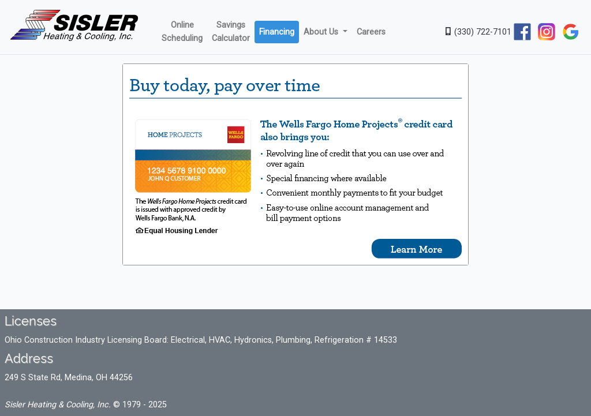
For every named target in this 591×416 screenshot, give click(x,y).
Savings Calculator (231, 31)
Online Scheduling (182, 31)
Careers (371, 32)
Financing (276, 32)
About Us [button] (322, 32)
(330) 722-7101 (478, 32)
